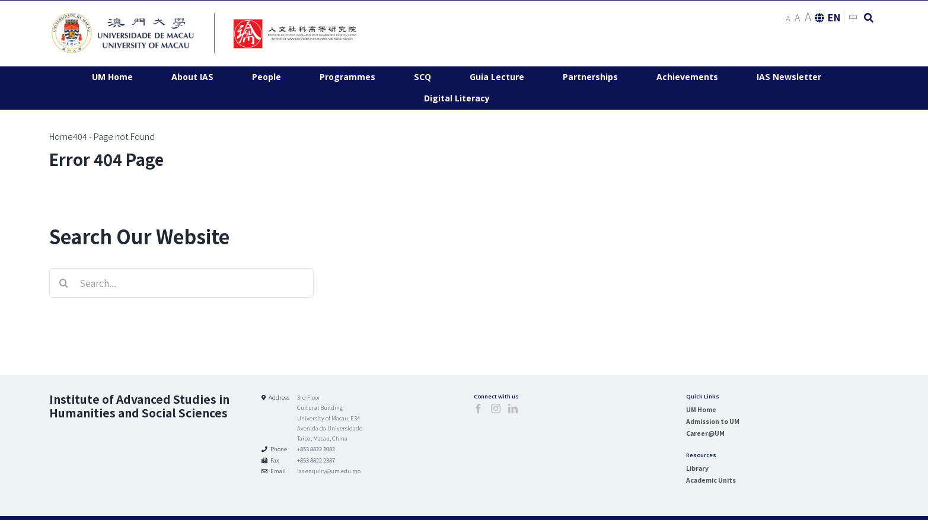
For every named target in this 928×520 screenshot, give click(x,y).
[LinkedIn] (513, 408)
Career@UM (705, 433)
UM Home (701, 409)
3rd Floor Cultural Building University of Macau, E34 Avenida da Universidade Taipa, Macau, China (329, 417)
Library (697, 468)
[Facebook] (478, 408)
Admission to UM (712, 421)
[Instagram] (495, 408)
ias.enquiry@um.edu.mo (329, 471)
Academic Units (711, 480)
